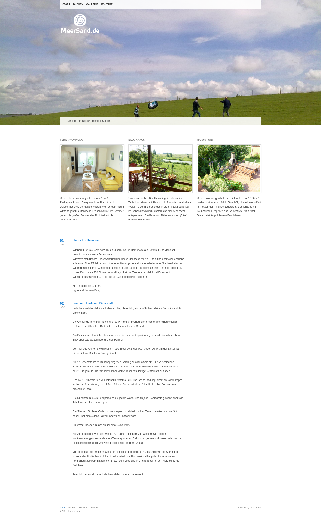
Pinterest (241, 248)
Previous (255, 120)
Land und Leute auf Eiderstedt (93, 303)
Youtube (227, 248)
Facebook (220, 248)
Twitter (213, 248)
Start (62, 507)
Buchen (72, 507)
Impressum (74, 511)
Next (258, 120)
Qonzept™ (255, 507)
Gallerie (83, 507)
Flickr (234, 248)
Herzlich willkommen (86, 240)
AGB (62, 511)
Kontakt (94, 507)
